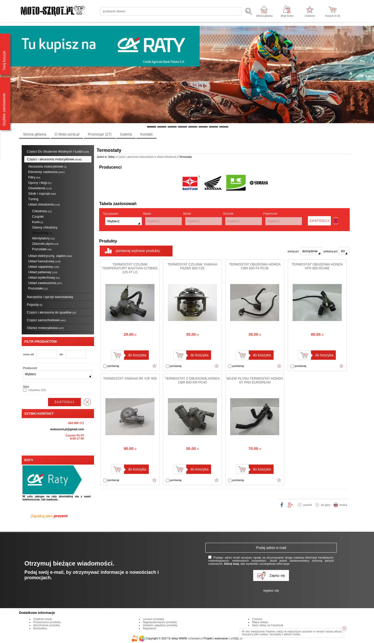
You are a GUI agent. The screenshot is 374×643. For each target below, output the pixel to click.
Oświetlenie (40, 188)
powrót (307, 504)
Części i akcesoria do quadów (51, 312)
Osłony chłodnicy (44, 227)
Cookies (257, 619)
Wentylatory (43, 238)
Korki (37, 222)
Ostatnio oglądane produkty (160, 625)
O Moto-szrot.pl (67, 134)
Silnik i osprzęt (42, 193)
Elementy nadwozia (46, 172)
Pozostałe (42, 249)
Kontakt (146, 134)
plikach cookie (292, 634)
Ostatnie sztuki (42, 619)
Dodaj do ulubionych (154, 366)
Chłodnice (42, 211)
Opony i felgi (40, 183)
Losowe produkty (153, 619)
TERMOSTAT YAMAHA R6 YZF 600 (130, 378)
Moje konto (287, 15)
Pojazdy (34, 305)
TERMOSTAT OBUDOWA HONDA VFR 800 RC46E (317, 266)
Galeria (126, 134)
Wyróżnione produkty (46, 625)
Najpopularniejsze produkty (160, 622)
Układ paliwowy (42, 272)
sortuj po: (304, 251)
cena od (28, 354)
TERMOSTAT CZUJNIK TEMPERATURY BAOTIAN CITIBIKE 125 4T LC (130, 268)
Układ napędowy (43, 267)
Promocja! (100, 134)
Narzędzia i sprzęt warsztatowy (50, 297)
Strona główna (264, 15)
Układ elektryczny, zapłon (50, 256)
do (61, 354)
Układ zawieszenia (45, 283)
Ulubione (310, 15)
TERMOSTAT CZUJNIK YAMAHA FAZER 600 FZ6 (192, 266)
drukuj (343, 504)
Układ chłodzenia (44, 204)
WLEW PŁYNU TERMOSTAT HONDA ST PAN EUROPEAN (255, 380)
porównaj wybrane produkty (138, 251)
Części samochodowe (46, 320)
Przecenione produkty (47, 622)
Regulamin (150, 628)
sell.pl (195, 638)
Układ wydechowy (44, 277)
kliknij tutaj (231, 563)
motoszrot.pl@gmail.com (67, 429)
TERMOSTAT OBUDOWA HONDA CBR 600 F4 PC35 (255, 266)
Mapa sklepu (260, 622)
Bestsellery (40, 628)
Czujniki (38, 216)
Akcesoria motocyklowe (47, 166)
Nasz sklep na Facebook (267, 625)
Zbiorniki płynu (45, 244)
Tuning (33, 199)
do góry (325, 504)
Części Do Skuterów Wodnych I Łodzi (58, 151)
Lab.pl (236, 638)
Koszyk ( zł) (332, 15)
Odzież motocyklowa (45, 328)
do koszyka (137, 355)
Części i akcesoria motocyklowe (54, 159)
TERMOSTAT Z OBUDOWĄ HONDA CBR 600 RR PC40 (192, 380)
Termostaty (42, 233)
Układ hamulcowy (44, 261)
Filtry (34, 177)
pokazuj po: (336, 251)
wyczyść (87, 402)
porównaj (111, 366)
